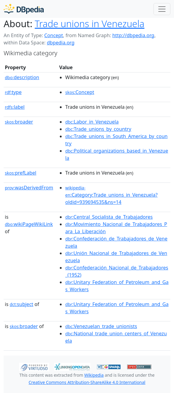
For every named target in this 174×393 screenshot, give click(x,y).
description (22, 77)
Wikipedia (94, 375)
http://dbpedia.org (133, 35)
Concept (53, 35)
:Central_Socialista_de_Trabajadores (109, 217)
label (15, 107)
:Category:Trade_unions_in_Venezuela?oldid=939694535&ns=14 (111, 195)
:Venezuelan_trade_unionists (101, 326)
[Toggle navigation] (161, 9)
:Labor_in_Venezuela (92, 121)
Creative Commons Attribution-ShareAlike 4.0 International (87, 382)
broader (19, 121)
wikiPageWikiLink (29, 224)
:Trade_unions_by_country (98, 129)
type (13, 92)
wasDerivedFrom (29, 187)
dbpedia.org (61, 42)
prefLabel (20, 172)
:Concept (79, 92)
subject (21, 304)
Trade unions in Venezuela (89, 23)
